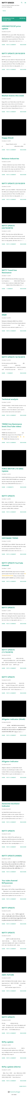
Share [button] (3, 44)
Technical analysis (10, 399)
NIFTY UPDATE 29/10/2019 (13, 53)
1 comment (9, 288)
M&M (4, 315)
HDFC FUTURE (8, 975)
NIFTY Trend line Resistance (9, 271)
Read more (23, 44)
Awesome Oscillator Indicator (11, 804)
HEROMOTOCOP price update (11, 27)
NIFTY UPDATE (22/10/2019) (8, 226)
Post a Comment (11, 44)
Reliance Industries (10, 158)
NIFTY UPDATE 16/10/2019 (13, 357)
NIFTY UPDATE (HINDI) (12, 855)
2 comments (10, 487)
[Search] (22, 3)
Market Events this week (13, 95)
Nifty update (7, 1042)
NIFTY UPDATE (8, 496)
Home (4, 10)
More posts (22, 1086)
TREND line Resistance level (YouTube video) (12, 425)
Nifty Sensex (8, 2)
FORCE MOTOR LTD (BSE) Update (12, 469)
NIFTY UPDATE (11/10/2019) (8, 650)
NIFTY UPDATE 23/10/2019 (13, 183)
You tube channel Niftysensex (9, 881)
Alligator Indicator (10, 761)
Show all (22, 18)
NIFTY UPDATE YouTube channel (12, 564)
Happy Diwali (8, 138)
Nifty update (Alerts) (11, 1067)
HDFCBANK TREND (10, 538)
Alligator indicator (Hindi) (13, 719)
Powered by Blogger (14, 1092)
